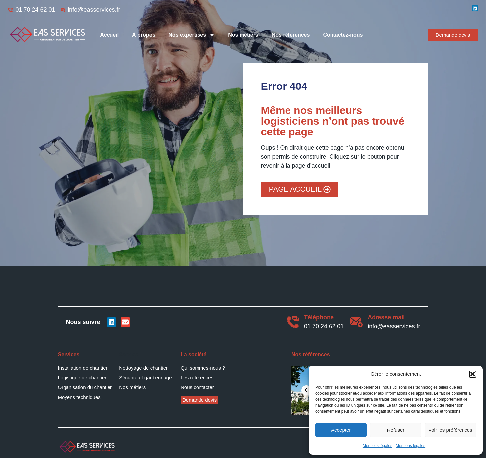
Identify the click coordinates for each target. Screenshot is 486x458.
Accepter (341, 430)
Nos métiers (243, 35)
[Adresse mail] (356, 322)
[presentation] (306, 390)
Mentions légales (377, 445)
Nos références (291, 35)
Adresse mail (386, 317)
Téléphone (319, 317)
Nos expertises (191, 35)
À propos (143, 35)
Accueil (109, 35)
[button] (472, 374)
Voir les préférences (450, 430)
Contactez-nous (343, 35)
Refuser (396, 430)
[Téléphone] (293, 322)
